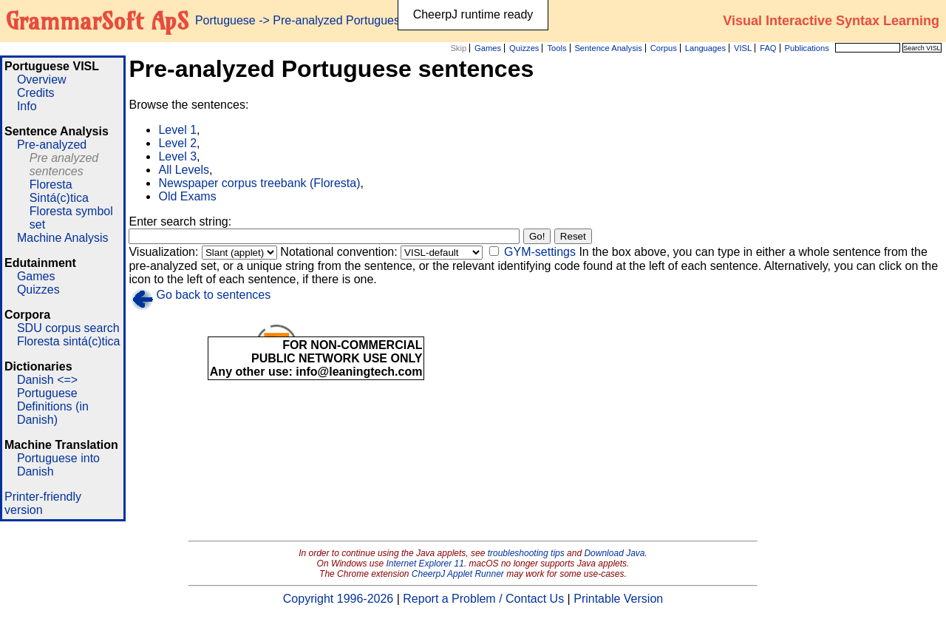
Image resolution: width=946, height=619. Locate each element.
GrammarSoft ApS (97, 20)
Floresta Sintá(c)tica (59, 191)
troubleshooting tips (526, 553)
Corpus (663, 48)
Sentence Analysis (608, 48)
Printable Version (618, 598)
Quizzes (524, 48)
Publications (806, 48)
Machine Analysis (63, 237)
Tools (556, 48)
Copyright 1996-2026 (338, 598)
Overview (42, 79)
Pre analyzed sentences (64, 164)
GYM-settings (540, 252)
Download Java (614, 553)
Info (27, 106)
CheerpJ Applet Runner (458, 574)
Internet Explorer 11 (425, 563)
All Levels (183, 169)
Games (487, 48)
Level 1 (177, 130)
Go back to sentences (213, 294)
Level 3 (177, 156)
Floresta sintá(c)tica (68, 341)
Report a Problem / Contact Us (483, 598)
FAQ (768, 48)
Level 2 (177, 143)
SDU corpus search (68, 328)
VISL (743, 48)
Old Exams (187, 196)
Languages (705, 48)
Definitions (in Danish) (53, 413)
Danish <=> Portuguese (47, 386)
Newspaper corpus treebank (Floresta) (259, 183)
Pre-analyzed (51, 144)
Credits (36, 93)
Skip (458, 48)
